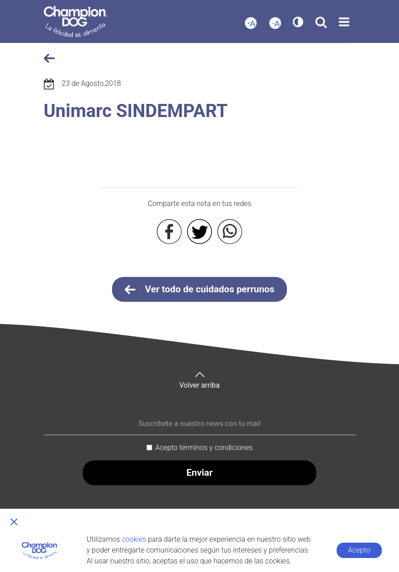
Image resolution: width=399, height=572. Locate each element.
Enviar (199, 472)
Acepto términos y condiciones (204, 447)
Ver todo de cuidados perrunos (200, 289)
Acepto (359, 550)
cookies (134, 539)
